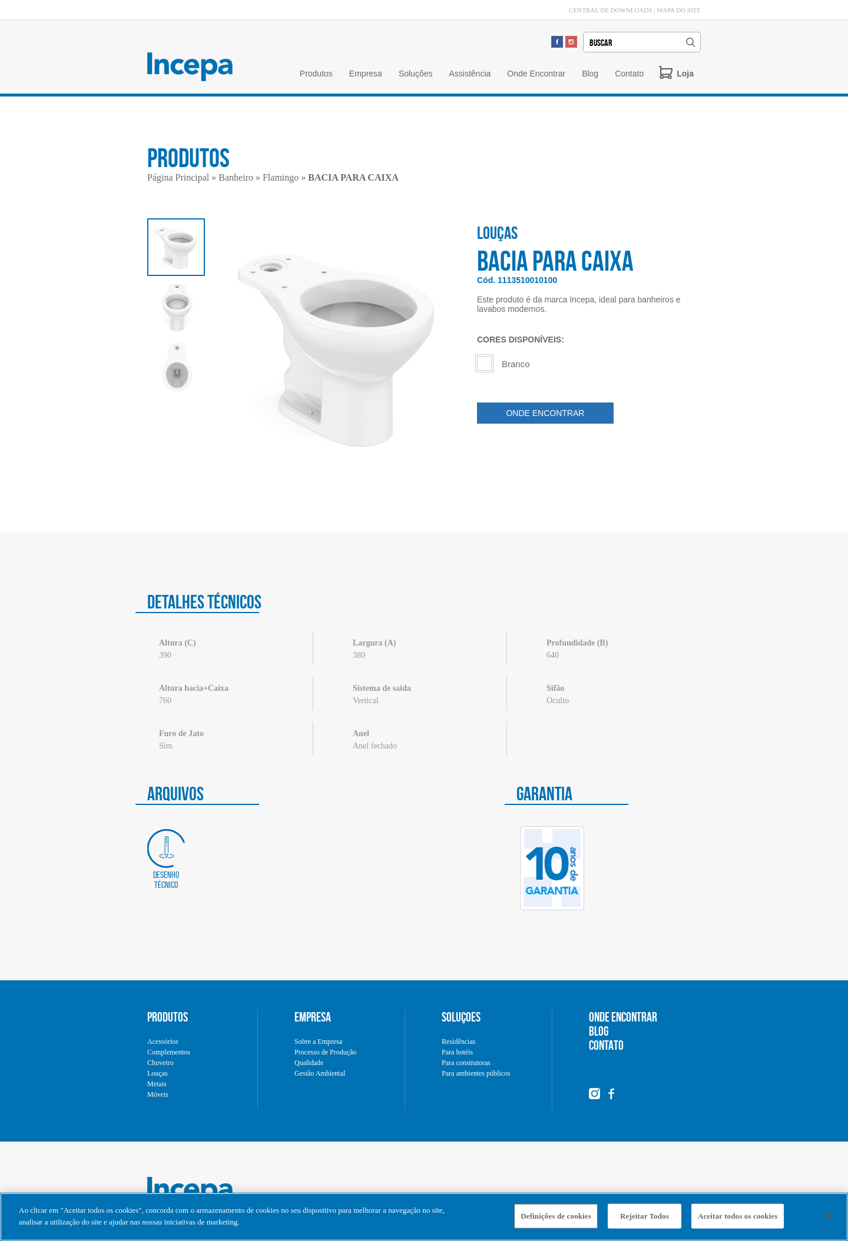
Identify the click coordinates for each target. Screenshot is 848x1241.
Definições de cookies (556, 1219)
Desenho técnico (166, 859)
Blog (590, 73)
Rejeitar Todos (644, 1219)
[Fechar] (829, 1219)
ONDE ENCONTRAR (545, 413)
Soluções (416, 73)
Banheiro (235, 177)
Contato (629, 73)
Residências (458, 1041)
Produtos (316, 73)
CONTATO (606, 1045)
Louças (157, 1073)
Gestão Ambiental (319, 1073)
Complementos (168, 1052)
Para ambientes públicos (476, 1073)
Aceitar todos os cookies (737, 1219)
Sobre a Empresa (318, 1041)
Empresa (365, 73)
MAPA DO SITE (679, 10)
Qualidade (308, 1063)
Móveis (157, 1094)
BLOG (599, 1031)
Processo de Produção (325, 1052)
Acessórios (162, 1041)
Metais (157, 1084)
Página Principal (178, 177)
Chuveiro (160, 1063)
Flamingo (281, 177)
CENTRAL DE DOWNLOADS (610, 10)
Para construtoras (466, 1063)
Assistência (470, 73)
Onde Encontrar (536, 73)
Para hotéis (457, 1052)
